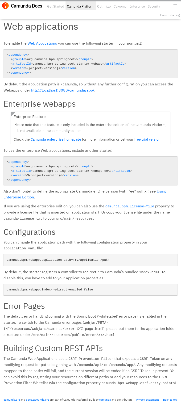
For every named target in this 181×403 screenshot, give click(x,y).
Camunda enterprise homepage (56, 139)
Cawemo (120, 6)
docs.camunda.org (37, 399)
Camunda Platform (80, 6)
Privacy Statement (147, 399)
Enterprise (137, 6)
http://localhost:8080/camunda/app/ (62, 90)
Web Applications (42, 43)
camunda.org (12, 399)
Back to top (170, 399)
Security (154, 6)
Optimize (104, 6)
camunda (105, 399)
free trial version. (147, 139)
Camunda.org (170, 15)
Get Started (55, 6)
